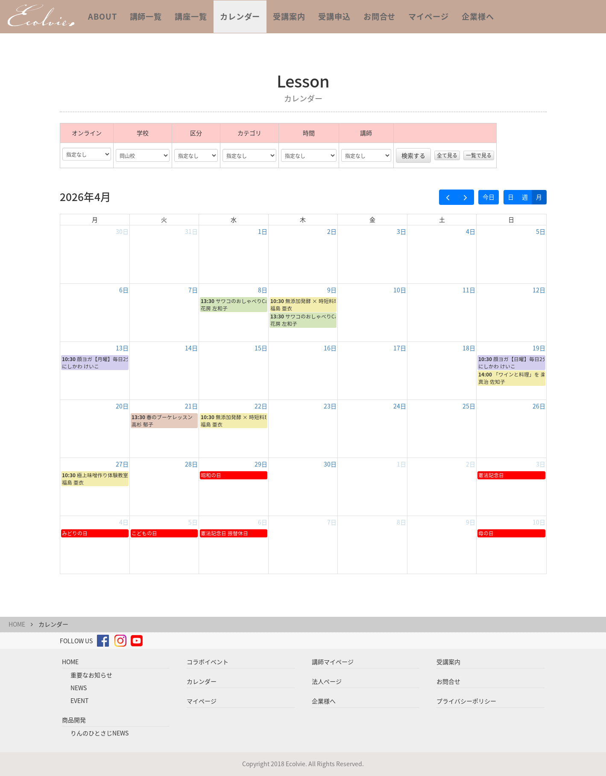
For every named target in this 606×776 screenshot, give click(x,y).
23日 (330, 406)
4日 (470, 231)
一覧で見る (479, 155)
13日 (122, 348)
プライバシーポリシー (466, 701)
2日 (332, 231)
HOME (17, 624)
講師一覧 (146, 16)
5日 (540, 231)
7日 (193, 290)
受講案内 (289, 16)
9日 (332, 290)
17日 (399, 348)
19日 (539, 348)
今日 (489, 197)
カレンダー (240, 16)
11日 (469, 290)
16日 (330, 348)
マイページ (428, 16)
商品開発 (74, 719)
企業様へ (478, 16)
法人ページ (327, 681)
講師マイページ (333, 661)
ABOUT (102, 16)
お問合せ (379, 16)
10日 (399, 290)
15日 (261, 348)
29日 (261, 464)
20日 (122, 406)
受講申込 (334, 16)
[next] (465, 197)
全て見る (447, 155)
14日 (191, 348)
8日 (262, 290)
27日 (122, 464)
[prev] (448, 197)
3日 (401, 231)
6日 (124, 290)
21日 (191, 406)
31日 (191, 231)
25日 (469, 406)
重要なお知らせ (91, 675)
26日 (539, 406)
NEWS (78, 687)
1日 (262, 231)
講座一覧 (191, 16)
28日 (191, 464)
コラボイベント (207, 661)
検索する (413, 155)
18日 (469, 348)
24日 (399, 406)
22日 (261, 406)
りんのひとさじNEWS (99, 733)
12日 (539, 290)
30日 (122, 231)
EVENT (79, 700)
